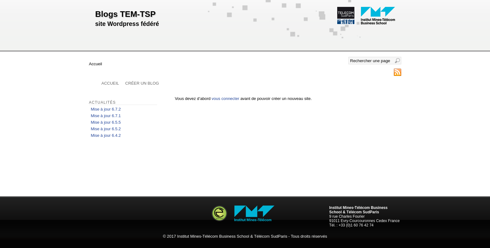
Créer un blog (142, 83)
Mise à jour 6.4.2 (106, 135)
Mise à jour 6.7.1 (106, 115)
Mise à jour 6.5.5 (106, 122)
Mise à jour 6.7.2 (106, 109)
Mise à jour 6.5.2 (106, 128)
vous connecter (225, 98)
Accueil (110, 83)
